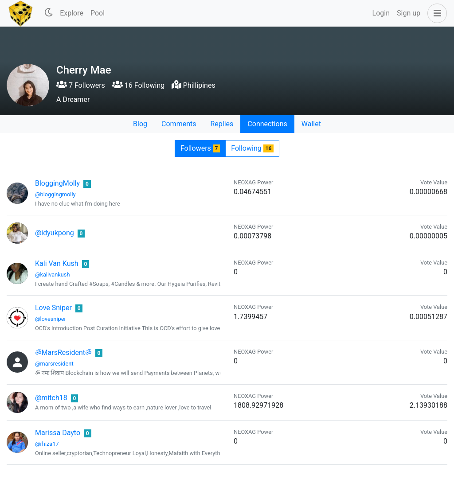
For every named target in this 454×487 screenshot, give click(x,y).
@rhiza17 (47, 443)
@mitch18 (51, 397)
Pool (97, 13)
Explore (71, 13)
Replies (221, 124)
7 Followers (80, 85)
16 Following (138, 85)
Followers (200, 148)
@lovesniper (50, 319)
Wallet (311, 124)
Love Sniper (53, 308)
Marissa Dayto (57, 433)
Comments (178, 124)
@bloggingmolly (55, 194)
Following (252, 148)
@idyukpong (54, 233)
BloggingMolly (57, 183)
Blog (140, 124)
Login (381, 13)
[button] (435, 13)
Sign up (408, 13)
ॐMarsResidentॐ (63, 352)
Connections (267, 124)
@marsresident (54, 363)
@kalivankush (52, 274)
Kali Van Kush (56, 263)
